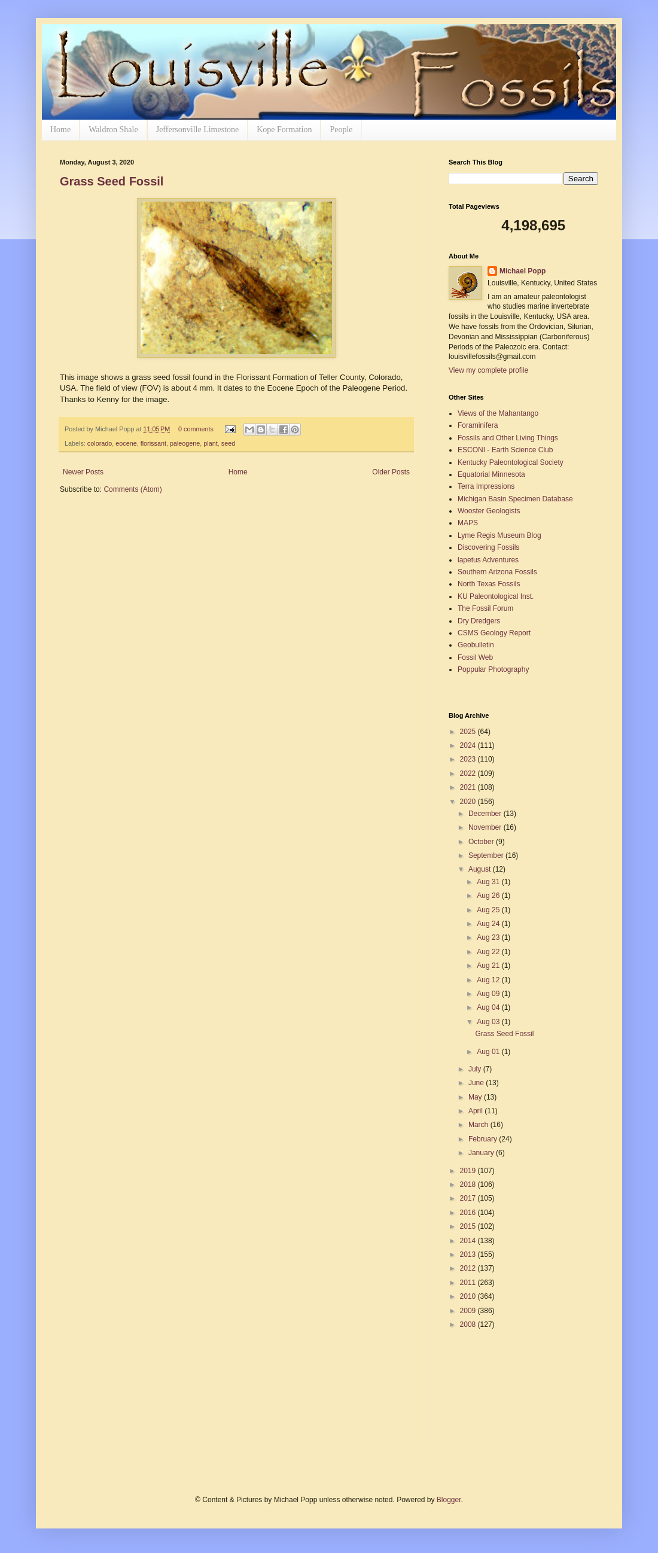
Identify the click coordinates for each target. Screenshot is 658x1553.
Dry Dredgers (479, 621)
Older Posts (391, 472)
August (480, 869)
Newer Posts (83, 472)
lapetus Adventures (488, 560)
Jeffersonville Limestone (197, 129)
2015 (469, 1226)
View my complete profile (488, 370)
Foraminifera (478, 425)
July (475, 1069)
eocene (125, 443)
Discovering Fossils (488, 547)
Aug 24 (489, 923)
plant (210, 443)
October (482, 842)
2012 (469, 1268)
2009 (469, 1311)
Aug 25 (489, 910)
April (476, 1111)
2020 (469, 801)
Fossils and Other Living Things (508, 438)
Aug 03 (489, 1022)
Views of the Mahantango (498, 413)
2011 (469, 1282)
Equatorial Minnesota (491, 474)
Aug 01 (489, 1051)
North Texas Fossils (489, 584)
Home (60, 129)
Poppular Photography (493, 669)
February (483, 1139)
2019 (469, 1171)
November (486, 827)
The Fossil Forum (485, 608)
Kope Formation (284, 129)
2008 (469, 1324)
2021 (469, 787)
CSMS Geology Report (494, 633)
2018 (469, 1184)
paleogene (185, 443)
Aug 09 (489, 993)
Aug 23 (489, 937)
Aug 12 (489, 980)
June (477, 1083)
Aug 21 (489, 965)
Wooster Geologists (489, 511)
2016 (469, 1212)
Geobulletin (476, 645)
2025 (469, 731)
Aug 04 (489, 1007)
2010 (469, 1296)
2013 (469, 1254)
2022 (469, 773)
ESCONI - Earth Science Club (505, 450)
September (486, 855)
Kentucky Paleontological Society (510, 462)
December (486, 813)
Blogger (449, 1500)
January (482, 1153)
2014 (469, 1241)
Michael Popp (522, 271)
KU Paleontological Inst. (496, 596)
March (479, 1124)
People (341, 129)
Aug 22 (489, 952)
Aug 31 (489, 882)
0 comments (196, 429)
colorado (99, 443)
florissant (153, 443)
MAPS (468, 523)
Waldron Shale (113, 129)
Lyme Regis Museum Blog (499, 535)
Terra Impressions (486, 486)
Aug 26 (489, 895)
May (476, 1097)
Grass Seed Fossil (111, 181)
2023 (469, 759)
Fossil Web (475, 657)
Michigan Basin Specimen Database (515, 499)
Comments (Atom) (132, 489)
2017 (469, 1198)
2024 (469, 745)
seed (228, 443)
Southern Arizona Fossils (497, 572)
